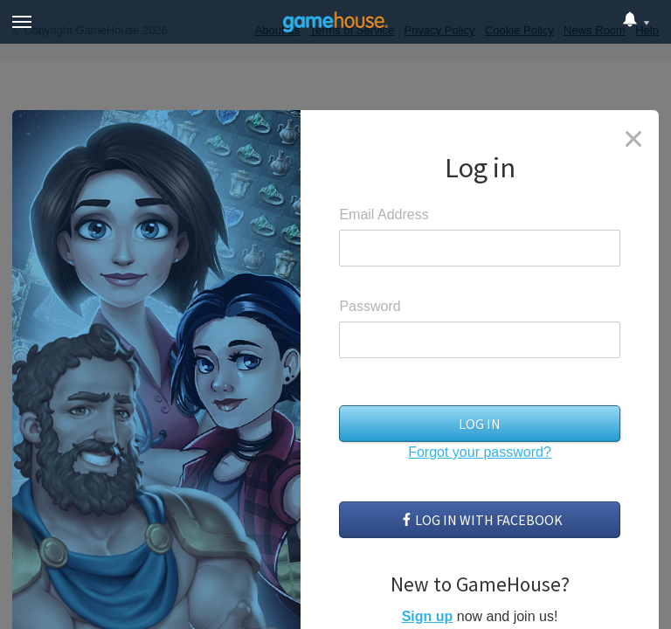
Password (369, 306)
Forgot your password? (479, 452)
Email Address (383, 214)
